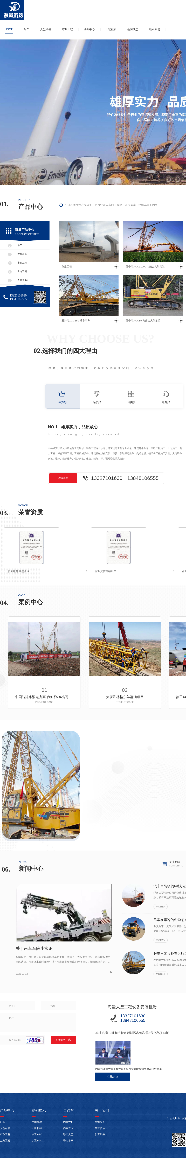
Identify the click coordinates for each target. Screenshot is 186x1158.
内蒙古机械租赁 (70, 1122)
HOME (9, 29)
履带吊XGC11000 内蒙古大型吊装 (145, 266)
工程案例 (111, 29)
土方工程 (22, 271)
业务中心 (89, 29)
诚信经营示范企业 (18, 571)
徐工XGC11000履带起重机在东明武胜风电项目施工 (39, 1134)
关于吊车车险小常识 (34, 948)
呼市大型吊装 (70, 1134)
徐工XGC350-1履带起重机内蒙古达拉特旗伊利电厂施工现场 (39, 1140)
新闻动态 (132, 29)
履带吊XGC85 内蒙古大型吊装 (143, 320)
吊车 (26, 29)
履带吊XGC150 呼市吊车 (75, 320)
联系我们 (154, 29)
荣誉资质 (100, 1128)
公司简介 (100, 1122)
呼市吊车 (68, 1140)
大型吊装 (45, 29)
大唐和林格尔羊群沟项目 (125, 697)
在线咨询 (63, 478)
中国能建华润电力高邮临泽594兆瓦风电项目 (44, 697)
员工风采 (100, 1134)
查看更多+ (22, 280)
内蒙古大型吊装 (70, 1128)
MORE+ (160, 906)
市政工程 (67, 29)
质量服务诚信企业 (105, 571)
